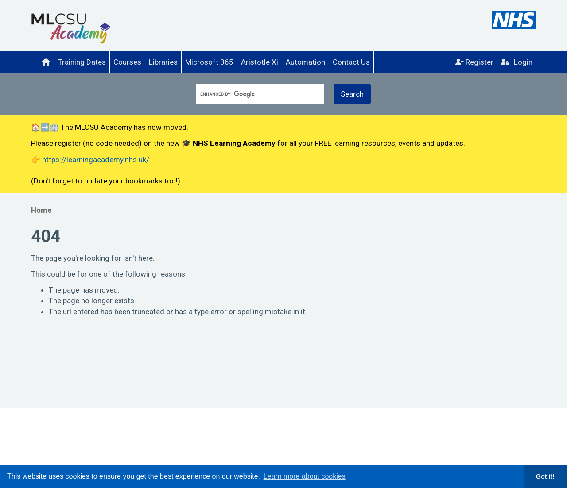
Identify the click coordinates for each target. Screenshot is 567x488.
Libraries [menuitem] (163, 62)
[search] (255, 94)
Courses (127, 62)
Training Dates (82, 62)
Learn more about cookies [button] (305, 476)
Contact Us (351, 62)
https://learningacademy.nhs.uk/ (95, 159)
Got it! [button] (545, 476)
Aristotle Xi (259, 62)
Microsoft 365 (209, 62)
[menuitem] (46, 62)
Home (41, 210)
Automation (305, 62)
